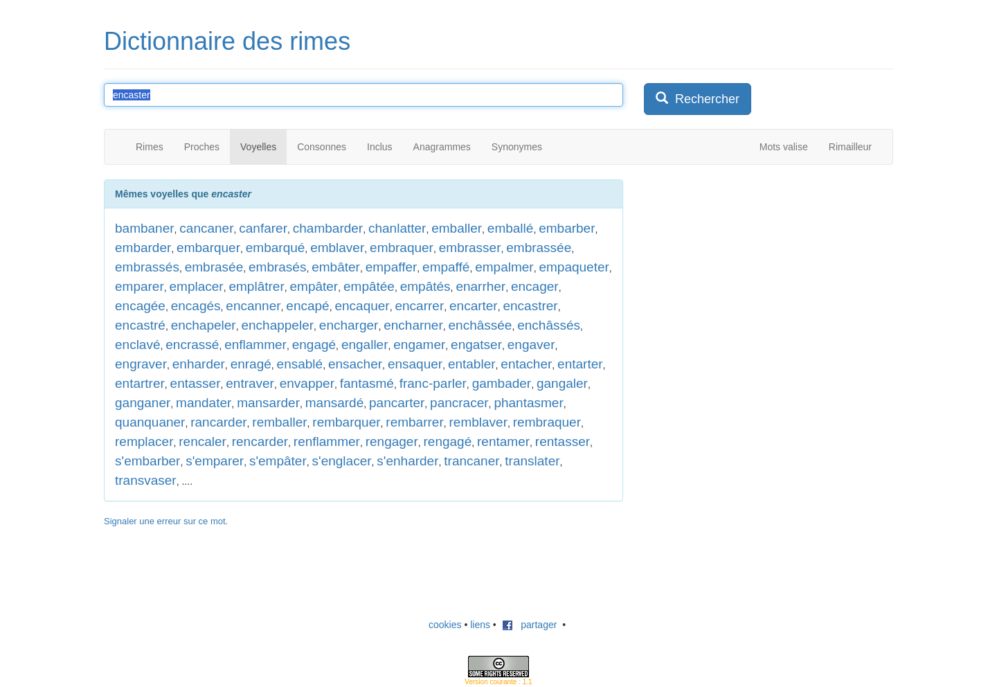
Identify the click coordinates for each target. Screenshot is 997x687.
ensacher (355, 364)
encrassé (192, 344)
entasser (195, 383)
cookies (445, 624)
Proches (201, 146)
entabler (472, 364)
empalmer (504, 267)
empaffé (445, 267)
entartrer (140, 383)
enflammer (255, 344)
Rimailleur (850, 146)
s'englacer (342, 461)
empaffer (391, 267)
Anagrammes (442, 146)
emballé (510, 228)
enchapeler (203, 325)
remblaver (478, 422)
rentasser (562, 441)
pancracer (459, 402)
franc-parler (433, 383)
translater (532, 461)
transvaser (146, 480)
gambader (502, 383)
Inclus (380, 146)
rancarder (218, 422)
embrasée (214, 267)
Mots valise (784, 146)
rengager (392, 441)
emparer (139, 286)
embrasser (470, 247)
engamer (419, 344)
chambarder (328, 228)
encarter (473, 305)
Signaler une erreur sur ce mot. (166, 521)
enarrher (480, 286)
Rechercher (697, 98)
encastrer (530, 305)
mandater (203, 402)
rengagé (448, 441)
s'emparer (215, 461)
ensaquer (415, 364)
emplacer (197, 286)
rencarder (260, 441)
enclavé (138, 344)
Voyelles (258, 146)
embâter (336, 267)
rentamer (503, 441)
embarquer (208, 247)
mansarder (268, 402)
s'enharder (407, 461)
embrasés (277, 267)
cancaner (206, 228)
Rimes (149, 146)
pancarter (396, 402)
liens (480, 624)
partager (529, 624)
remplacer (144, 441)
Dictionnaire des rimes (227, 41)
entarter (579, 364)
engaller (364, 344)
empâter (314, 286)
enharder (198, 364)
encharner (413, 325)
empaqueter (574, 267)
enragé (251, 364)
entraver (250, 383)
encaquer (361, 305)
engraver (141, 364)
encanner (253, 305)
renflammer (327, 441)
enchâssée (480, 325)
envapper (307, 383)
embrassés (147, 267)
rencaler (202, 441)
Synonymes (517, 146)
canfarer (263, 228)
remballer (279, 422)
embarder (143, 247)
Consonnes (321, 146)
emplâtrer (256, 286)
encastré (140, 325)
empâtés (425, 286)
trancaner (471, 461)
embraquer (401, 247)
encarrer (419, 305)
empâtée (369, 286)
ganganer (142, 402)
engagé (314, 344)
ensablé (300, 364)
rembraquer (547, 422)
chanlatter (397, 228)
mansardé (334, 402)
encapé (307, 305)
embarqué (275, 247)
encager (535, 286)
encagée (140, 305)
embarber (567, 228)
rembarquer (346, 422)
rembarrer (414, 422)
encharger (349, 325)
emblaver (337, 247)
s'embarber (147, 461)
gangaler (562, 383)
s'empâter (278, 461)
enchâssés (548, 325)
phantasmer (528, 402)
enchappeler (277, 325)
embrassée (538, 247)
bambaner (144, 228)
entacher (526, 364)
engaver (531, 344)
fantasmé (367, 383)
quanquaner (150, 422)
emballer (456, 228)
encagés (196, 305)
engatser (476, 344)
